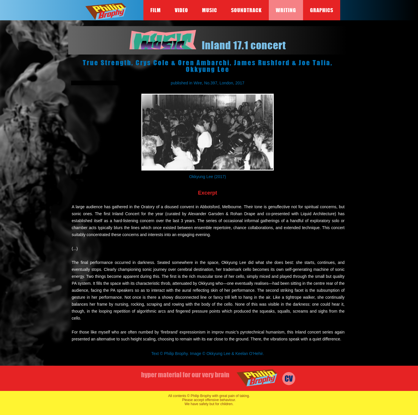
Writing (286, 10)
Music (209, 10)
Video (181, 10)
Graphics (321, 10)
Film (155, 10)
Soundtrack (246, 10)
